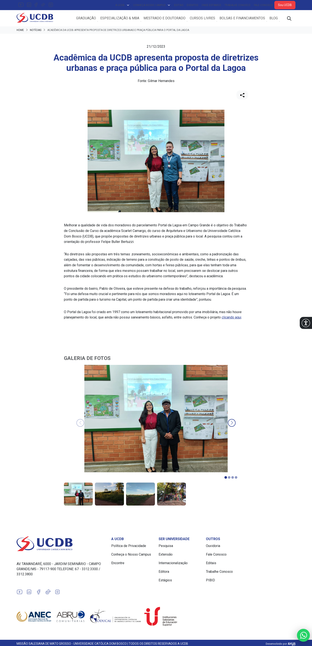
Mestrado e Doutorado (164, 19)
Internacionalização (173, 564)
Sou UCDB (285, 5)
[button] (306, 323)
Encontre (117, 564)
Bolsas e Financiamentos (242, 19)
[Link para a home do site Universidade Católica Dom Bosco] (61, 545)
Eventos (192, 5)
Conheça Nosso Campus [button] (152, 5)
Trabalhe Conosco (237, 5)
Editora (164, 573)
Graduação (86, 19)
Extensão (166, 556)
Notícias (35, 31)
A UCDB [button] (122, 5)
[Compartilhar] (242, 96)
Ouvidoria (213, 547)
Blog (273, 19)
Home (20, 31)
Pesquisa (166, 547)
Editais (178, 5)
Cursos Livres (202, 19)
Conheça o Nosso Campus (131, 556)
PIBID (210, 581)
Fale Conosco (263, 5)
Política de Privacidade (128, 547)
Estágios (165, 581)
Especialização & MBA (119, 19)
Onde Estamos (211, 5)
